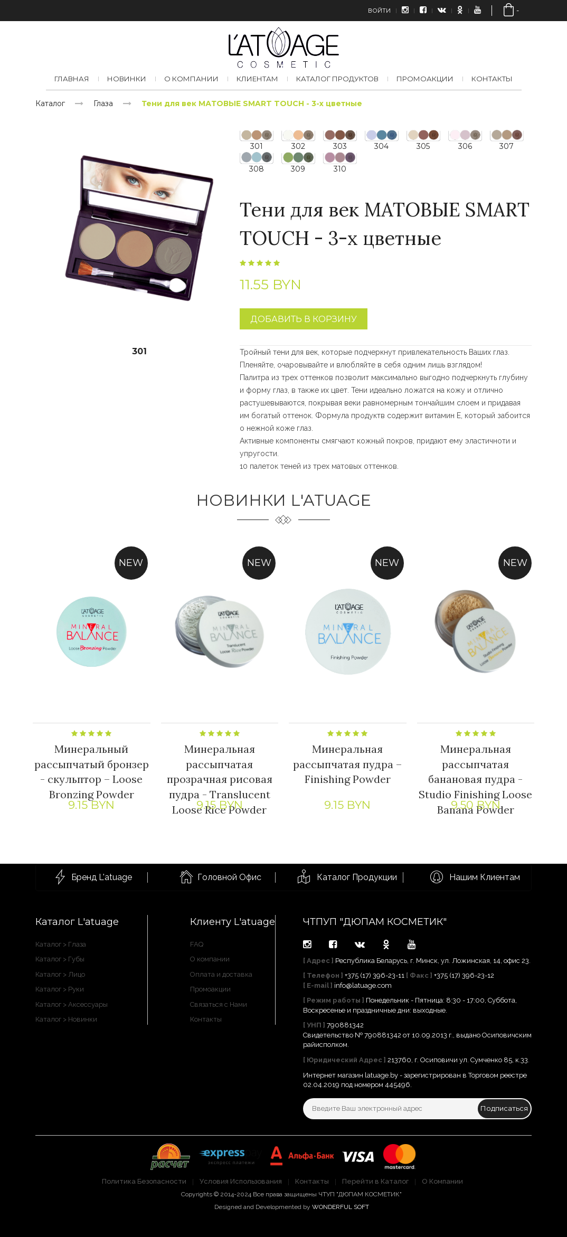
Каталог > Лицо (60, 974)
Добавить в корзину (303, 319)
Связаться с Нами (218, 1004)
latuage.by (381, 1075)
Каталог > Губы (59, 959)
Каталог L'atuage (77, 922)
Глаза (103, 103)
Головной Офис (229, 877)
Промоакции (424, 78)
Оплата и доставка (221, 974)
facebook (333, 944)
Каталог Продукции (357, 877)
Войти (379, 10)
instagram (307, 944)
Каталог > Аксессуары (71, 1004)
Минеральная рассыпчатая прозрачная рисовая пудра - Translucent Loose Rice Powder (219, 780)
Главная (71, 78)
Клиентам (257, 78)
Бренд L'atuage (101, 877)
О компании (191, 78)
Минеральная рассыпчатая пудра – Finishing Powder (347, 765)
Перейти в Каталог (375, 1181)
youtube (411, 944)
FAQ (196, 944)
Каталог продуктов (337, 78)
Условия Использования (241, 1181)
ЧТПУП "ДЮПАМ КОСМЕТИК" (375, 922)
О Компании (442, 1181)
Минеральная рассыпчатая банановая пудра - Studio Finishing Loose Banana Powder (475, 780)
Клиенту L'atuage (232, 922)
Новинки (126, 78)
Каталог (50, 103)
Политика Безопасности (144, 1181)
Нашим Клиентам (484, 877)
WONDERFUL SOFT (340, 1207)
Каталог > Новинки (66, 1019)
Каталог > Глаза (60, 944)
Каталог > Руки (59, 989)
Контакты (492, 78)
